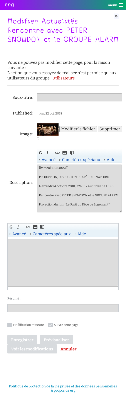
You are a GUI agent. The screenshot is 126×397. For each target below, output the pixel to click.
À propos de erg (63, 390)
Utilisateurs (63, 78)
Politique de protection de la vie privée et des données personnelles (63, 386)
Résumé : (13, 298)
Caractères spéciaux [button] (81, 159)
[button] (41, 153)
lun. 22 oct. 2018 (50, 113)
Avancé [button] (48, 159)
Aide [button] (111, 159)
